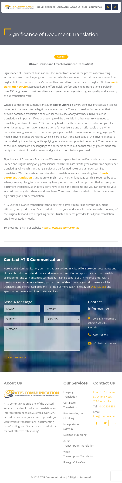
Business (61, 57)
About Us (75, 7)
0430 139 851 (98, 286)
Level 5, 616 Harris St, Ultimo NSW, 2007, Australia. (102, 323)
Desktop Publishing (75, 435)
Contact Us (95, 7)
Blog (84, 7)
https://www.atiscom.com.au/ (61, 227)
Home (40, 7)
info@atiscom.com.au (104, 343)
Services (50, 7)
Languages (63, 7)
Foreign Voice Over (74, 462)
